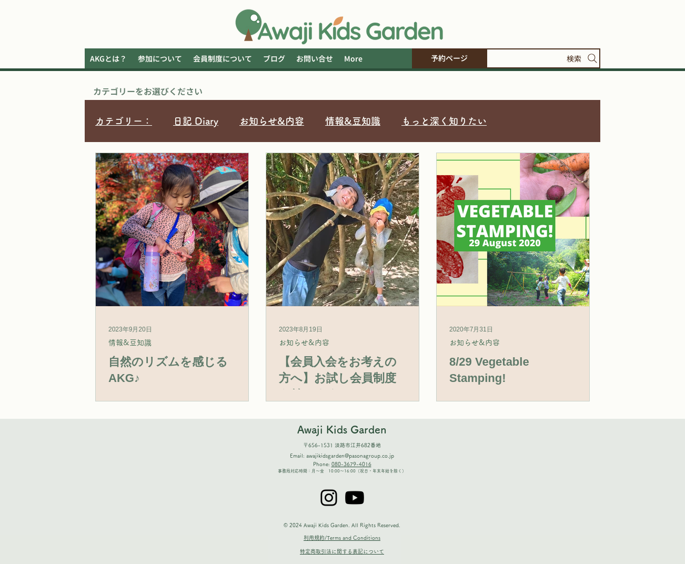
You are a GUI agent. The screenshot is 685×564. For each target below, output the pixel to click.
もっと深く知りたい (444, 121)
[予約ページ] (449, 58)
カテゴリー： (123, 121)
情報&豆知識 (352, 121)
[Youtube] (355, 498)
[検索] (543, 58)
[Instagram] (329, 498)
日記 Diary (195, 121)
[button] (353, 58)
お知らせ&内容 (271, 121)
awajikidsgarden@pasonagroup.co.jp (350, 455)
